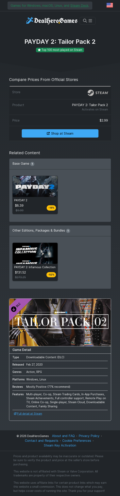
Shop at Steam (60, 133)
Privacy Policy (89, 436)
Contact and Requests (41, 441)
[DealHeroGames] (52, 20)
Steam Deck (79, 6)
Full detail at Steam (28, 413)
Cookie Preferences (76, 441)
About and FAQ (63, 436)
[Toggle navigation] (87, 21)
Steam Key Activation (60, 445)
